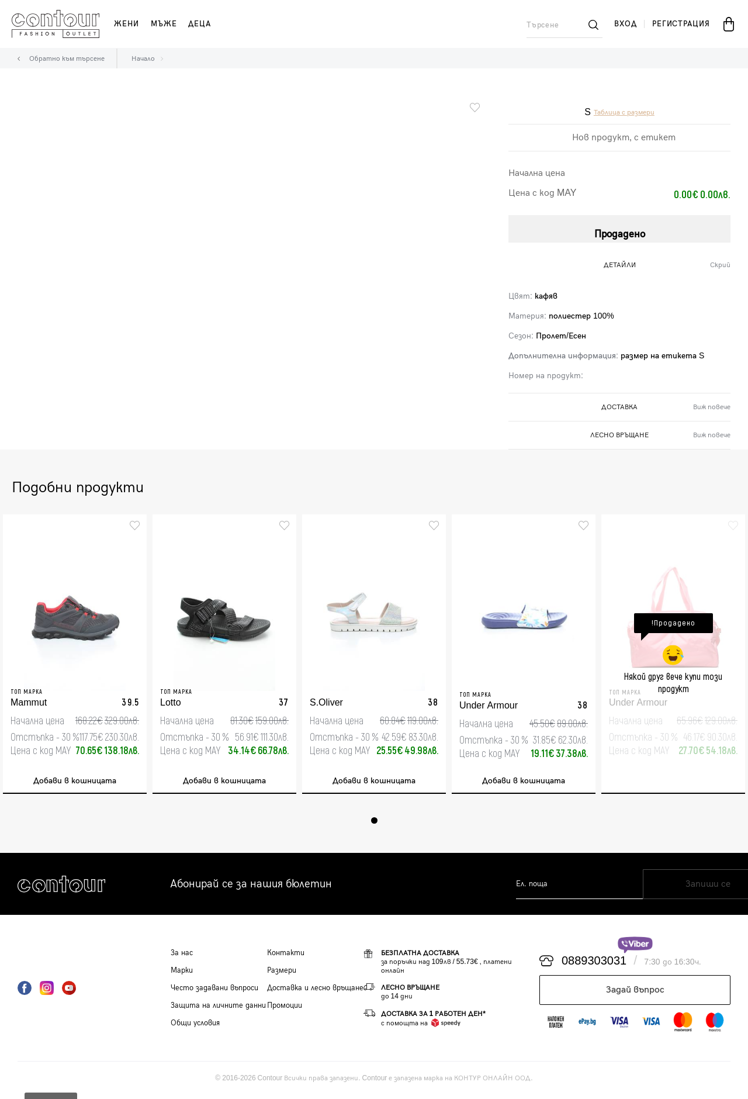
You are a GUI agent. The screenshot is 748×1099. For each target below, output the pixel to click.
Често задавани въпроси (214, 991)
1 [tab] (374, 824)
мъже (164, 24)
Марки (182, 974)
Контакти (285, 956)
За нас (182, 956)
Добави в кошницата (74, 782)
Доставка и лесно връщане (315, 991)
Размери (281, 974)
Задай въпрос (635, 993)
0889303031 (594, 965)
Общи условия (195, 1026)
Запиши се (686, 887)
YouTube (69, 991)
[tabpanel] (75, 655)
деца (199, 24)
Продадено (619, 230)
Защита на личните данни (218, 1009)
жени (126, 24)
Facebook (25, 991)
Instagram (47, 991)
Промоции (284, 1009)
